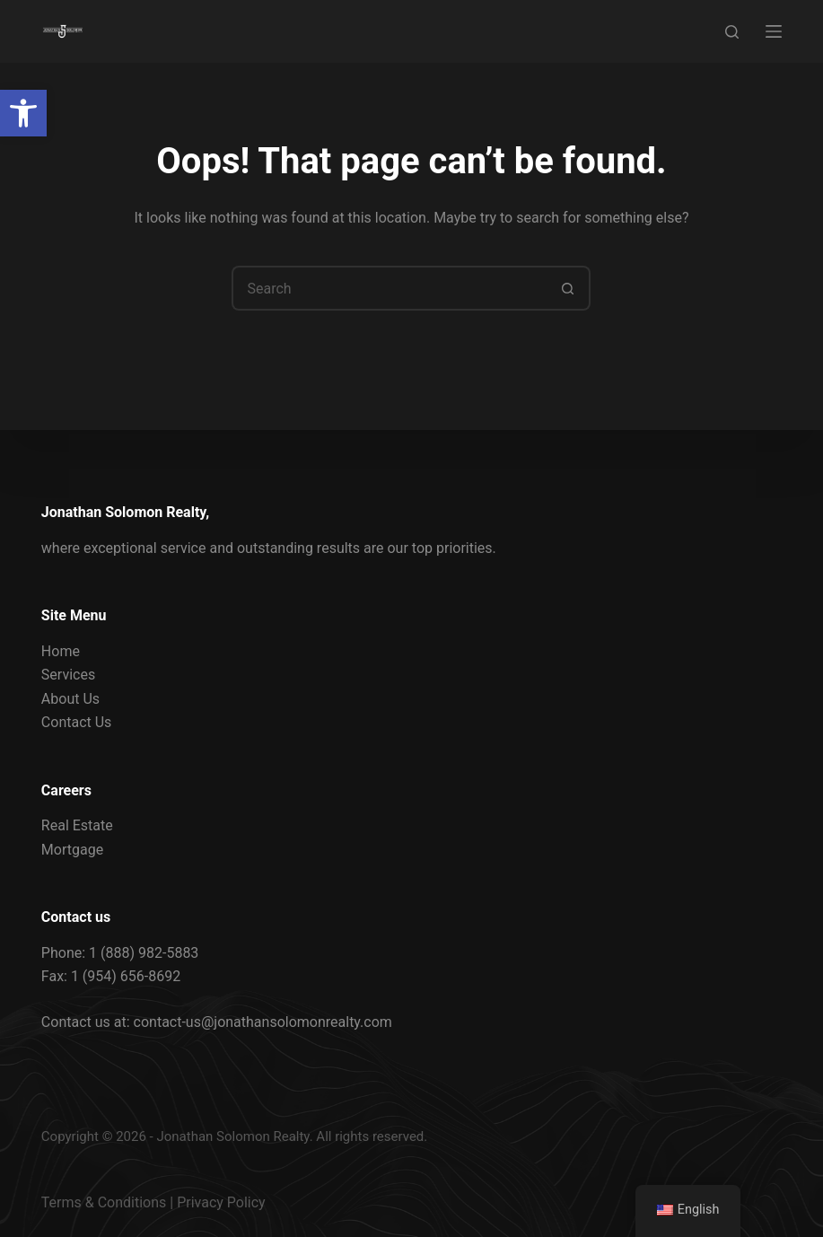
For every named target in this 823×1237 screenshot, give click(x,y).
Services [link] (68, 674)
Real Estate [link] (77, 825)
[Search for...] (389, 288)
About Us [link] (70, 698)
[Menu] (774, 31)
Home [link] (60, 651)
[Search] (732, 32)
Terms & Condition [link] (100, 1202)
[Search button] (568, 288)
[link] (23, 113)
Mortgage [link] (72, 849)
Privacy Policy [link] (221, 1202)
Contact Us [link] (76, 722)
